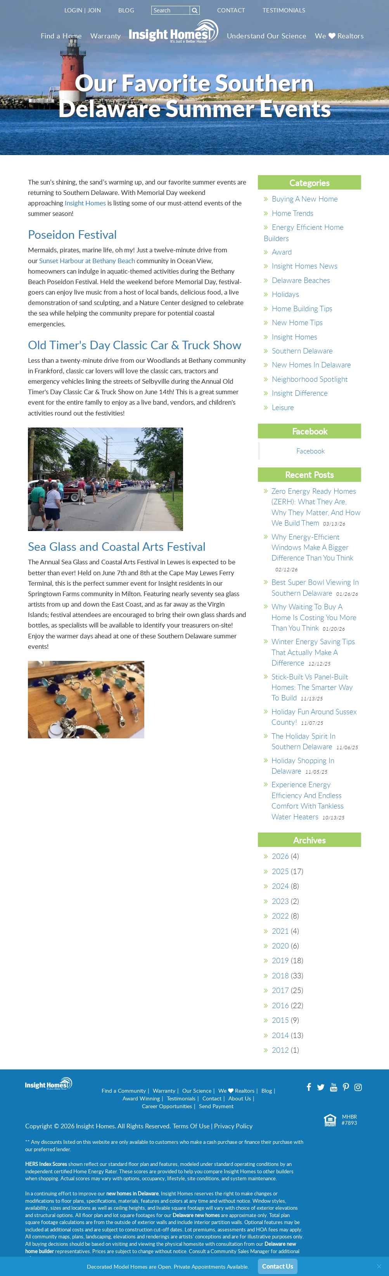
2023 (280, 901)
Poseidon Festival (72, 234)
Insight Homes (85, 202)
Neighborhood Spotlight (310, 379)
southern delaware (302, 350)
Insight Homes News (304, 266)
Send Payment (216, 1106)
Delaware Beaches (301, 280)
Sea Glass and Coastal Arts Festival (117, 546)
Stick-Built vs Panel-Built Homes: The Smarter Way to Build (312, 687)
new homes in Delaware (132, 1193)
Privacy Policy (233, 1126)
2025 (280, 871)
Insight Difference (300, 393)
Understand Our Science (267, 35)
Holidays (285, 294)
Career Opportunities (167, 1106)
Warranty (105, 35)
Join (94, 10)
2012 (280, 1050)
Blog (126, 10)
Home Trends (292, 213)
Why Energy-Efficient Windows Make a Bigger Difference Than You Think (312, 547)
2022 (280, 916)
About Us (239, 1098)
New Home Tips (297, 322)
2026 (280, 856)
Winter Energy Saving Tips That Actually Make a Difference (313, 651)
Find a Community (124, 1090)
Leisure (283, 407)
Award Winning (141, 1098)
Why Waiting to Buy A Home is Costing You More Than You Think (313, 617)
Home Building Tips (302, 308)
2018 (280, 975)
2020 (280, 945)
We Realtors (339, 35)
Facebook (310, 451)
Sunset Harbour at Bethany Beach (87, 260)
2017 (280, 990)
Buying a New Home (305, 198)
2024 (280, 886)
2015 (280, 1020)
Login (73, 10)
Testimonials (284, 10)
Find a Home (61, 35)
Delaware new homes (196, 1215)
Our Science (196, 1090)
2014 (280, 1035)
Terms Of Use (191, 1126)
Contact (231, 10)
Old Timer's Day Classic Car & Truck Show (135, 345)
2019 (280, 960)
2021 (280, 931)
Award (282, 252)
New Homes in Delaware (311, 364)
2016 (280, 1005)
